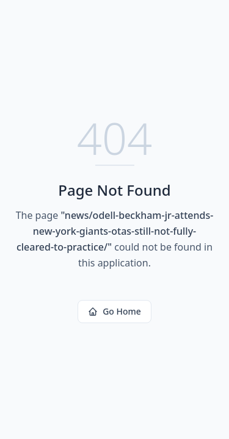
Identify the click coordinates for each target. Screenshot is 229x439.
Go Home (114, 311)
